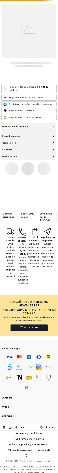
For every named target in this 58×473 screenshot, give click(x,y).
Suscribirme (29, 327)
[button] (29, 315)
